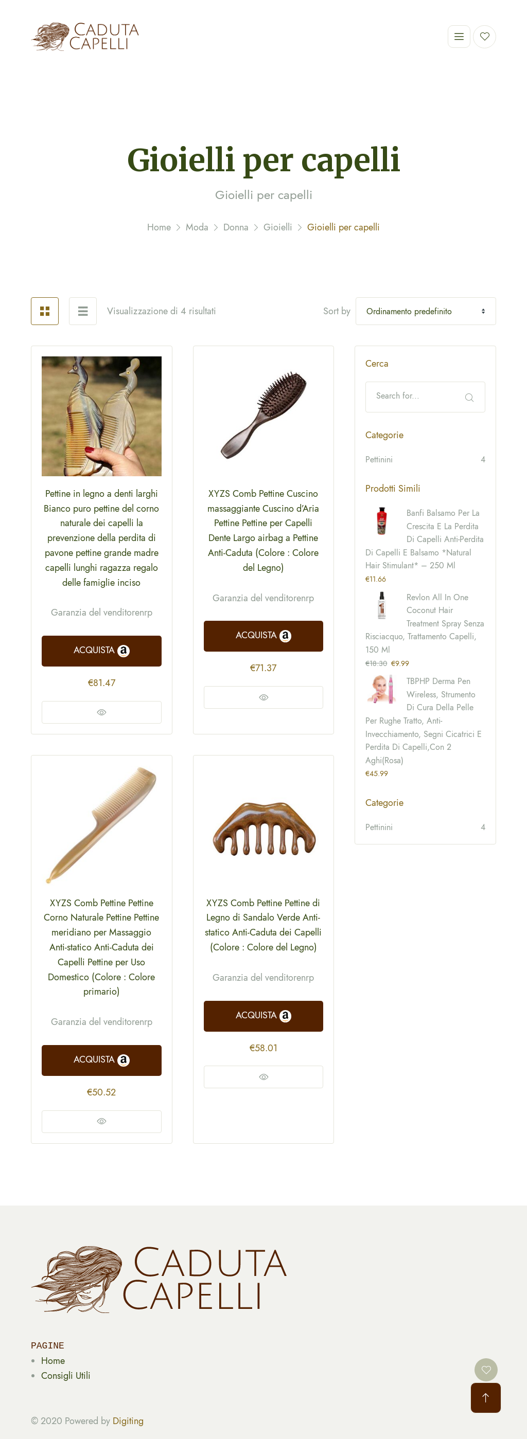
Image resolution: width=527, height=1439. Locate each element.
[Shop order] (426, 311)
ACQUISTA (101, 650)
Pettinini (379, 459)
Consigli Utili (66, 1375)
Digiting (128, 1421)
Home (53, 1361)
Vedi (101, 712)
